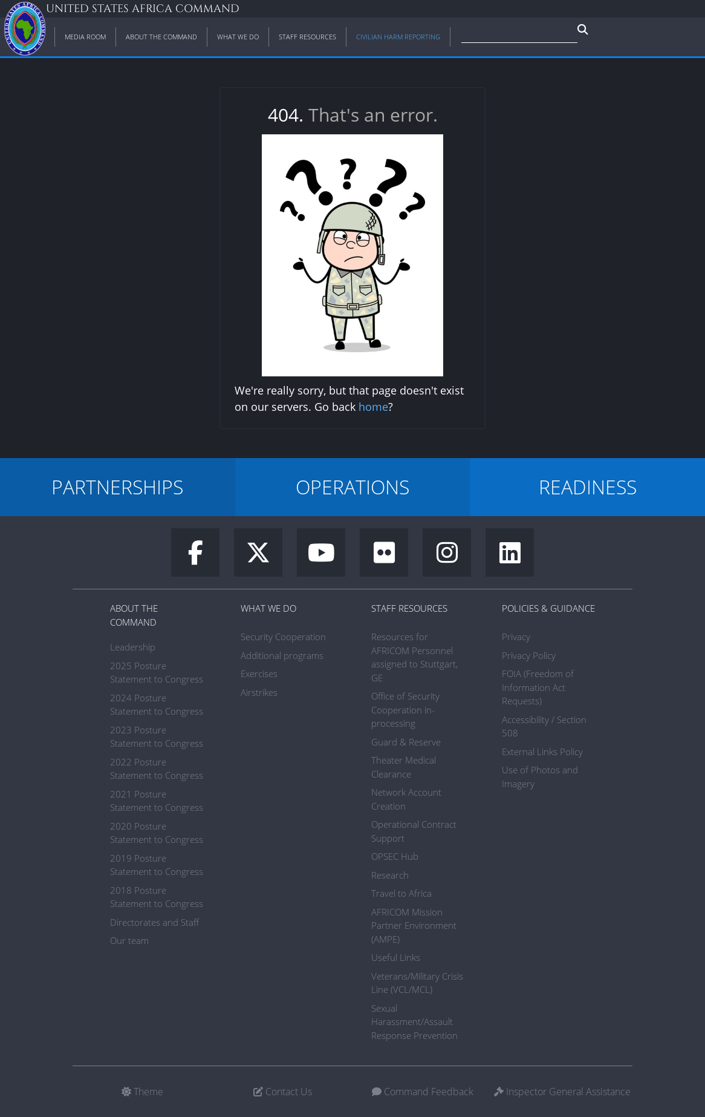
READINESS (588, 487)
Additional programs (282, 655)
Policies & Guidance (548, 608)
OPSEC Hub (394, 856)
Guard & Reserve (406, 742)
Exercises (259, 673)
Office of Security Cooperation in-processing (405, 709)
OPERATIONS (352, 487)
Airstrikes (259, 692)
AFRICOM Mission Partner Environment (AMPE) (413, 925)
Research (390, 875)
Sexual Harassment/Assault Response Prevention (414, 1021)
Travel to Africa (401, 893)
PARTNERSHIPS (117, 487)
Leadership (132, 647)
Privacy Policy (529, 655)
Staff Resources (409, 608)
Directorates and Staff (154, 922)
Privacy (516, 637)
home (373, 406)
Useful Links (395, 957)
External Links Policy (542, 751)
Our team (129, 940)
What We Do (268, 608)
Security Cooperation (283, 637)
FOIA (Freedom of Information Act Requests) (538, 687)
